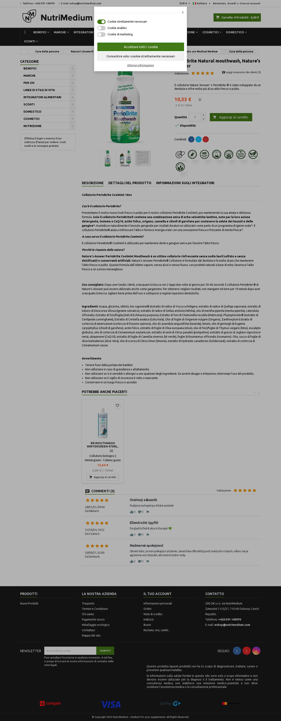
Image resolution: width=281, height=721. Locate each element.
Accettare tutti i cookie (141, 47)
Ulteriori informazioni (140, 65)
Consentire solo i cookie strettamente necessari (141, 56)
